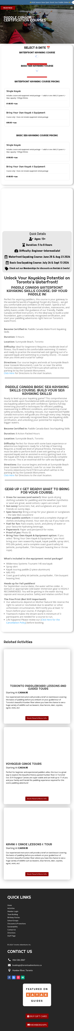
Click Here (9, 373)
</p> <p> (37, 59)
